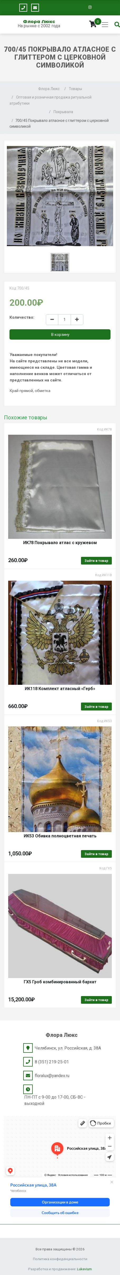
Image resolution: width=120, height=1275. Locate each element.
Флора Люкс (39, 21)
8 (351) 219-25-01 (52, 1061)
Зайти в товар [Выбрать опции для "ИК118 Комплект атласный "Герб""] (96, 707)
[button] (60, 262)
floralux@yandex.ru (52, 1075)
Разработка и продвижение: (60, 1269)
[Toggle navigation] (105, 24)
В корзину (60, 334)
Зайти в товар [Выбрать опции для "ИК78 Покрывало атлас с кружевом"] (96, 561)
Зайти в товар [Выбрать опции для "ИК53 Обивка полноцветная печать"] (96, 854)
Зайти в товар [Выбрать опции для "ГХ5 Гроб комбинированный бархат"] (96, 1000)
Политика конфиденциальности (60, 1259)
